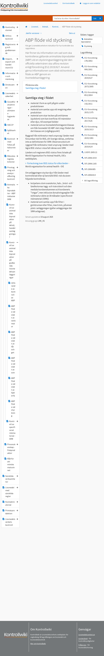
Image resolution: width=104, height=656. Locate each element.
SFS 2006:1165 (89, 163)
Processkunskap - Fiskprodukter (11, 448)
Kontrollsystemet (10, 28)
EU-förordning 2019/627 (89, 76)
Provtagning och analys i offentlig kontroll (11, 173)
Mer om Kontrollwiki (38, 643)
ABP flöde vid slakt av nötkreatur (11, 316)
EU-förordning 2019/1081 (89, 136)
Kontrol (55, 26)
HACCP (9, 125)
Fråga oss (82, 645)
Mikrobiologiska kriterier (11, 159)
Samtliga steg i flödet (35, 88)
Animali (45, 26)
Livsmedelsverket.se (87, 634)
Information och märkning (10, 76)
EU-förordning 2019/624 (89, 145)
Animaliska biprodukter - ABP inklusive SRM (11, 191)
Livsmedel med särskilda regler (10, 492)
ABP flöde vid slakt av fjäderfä (11, 387)
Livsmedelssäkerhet (10, 94)
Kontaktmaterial (10, 503)
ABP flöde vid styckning (11, 408)
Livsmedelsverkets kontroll (10, 522)
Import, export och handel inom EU (10, 63)
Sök (94, 18)
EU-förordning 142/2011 (89, 102)
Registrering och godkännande (10, 48)
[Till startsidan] (26, 26)
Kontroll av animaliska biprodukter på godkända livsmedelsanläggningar (12, 260)
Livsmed (35, 26)
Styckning (86, 46)
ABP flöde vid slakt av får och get (11, 342)
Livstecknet (83, 638)
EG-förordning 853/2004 (89, 93)
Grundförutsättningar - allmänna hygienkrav (11, 110)
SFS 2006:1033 (89, 158)
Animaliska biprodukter (86, 40)
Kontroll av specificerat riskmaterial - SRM (12, 430)
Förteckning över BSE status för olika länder (47, 163)
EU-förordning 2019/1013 (89, 128)
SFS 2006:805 (88, 169)
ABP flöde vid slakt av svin (11, 365)
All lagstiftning (89, 180)
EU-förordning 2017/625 (89, 119)
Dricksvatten (10, 86)
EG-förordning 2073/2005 (89, 85)
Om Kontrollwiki (68, 3)
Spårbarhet (9, 131)
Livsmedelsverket (51, 3)
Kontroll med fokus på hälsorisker (11, 144)
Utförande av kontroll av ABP (11, 292)
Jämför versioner (34, 33)
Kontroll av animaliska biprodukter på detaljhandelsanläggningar (10, 220)
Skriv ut (72, 33)
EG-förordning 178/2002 (89, 59)
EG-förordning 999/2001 (89, 68)
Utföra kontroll (10, 37)
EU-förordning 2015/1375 (89, 110)
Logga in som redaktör (89, 3)
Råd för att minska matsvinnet (9, 464)
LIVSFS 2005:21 (89, 152)
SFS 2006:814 (88, 175)
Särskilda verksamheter (10, 479)
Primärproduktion (10, 512)
